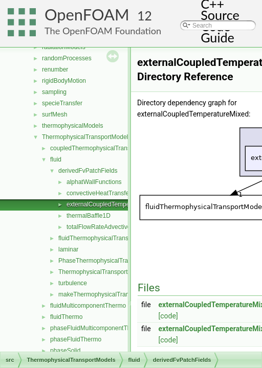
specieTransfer (62, 103)
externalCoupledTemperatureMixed (114, 204)
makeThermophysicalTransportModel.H (112, 294)
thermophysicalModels (72, 125)
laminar (68, 249)
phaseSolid (65, 350)
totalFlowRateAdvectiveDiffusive (110, 227)
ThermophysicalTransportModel (101, 271)
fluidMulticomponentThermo (88, 305)
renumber (55, 69)
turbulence (72, 283)
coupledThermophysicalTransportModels (105, 148)
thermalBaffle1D (89, 215)
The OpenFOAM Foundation (103, 30)
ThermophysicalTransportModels (86, 137)
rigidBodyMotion (64, 80)
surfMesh (54, 114)
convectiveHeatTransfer (99, 193)
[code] (168, 316)
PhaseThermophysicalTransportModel (110, 260)
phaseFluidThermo (75, 339)
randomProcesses (67, 58)
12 (144, 15)
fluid (55, 159)
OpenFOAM (87, 14)
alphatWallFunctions (94, 182)
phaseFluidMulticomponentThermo (97, 328)
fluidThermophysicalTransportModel (107, 238)
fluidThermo (66, 316)
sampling (54, 92)
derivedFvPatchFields (87, 170)
